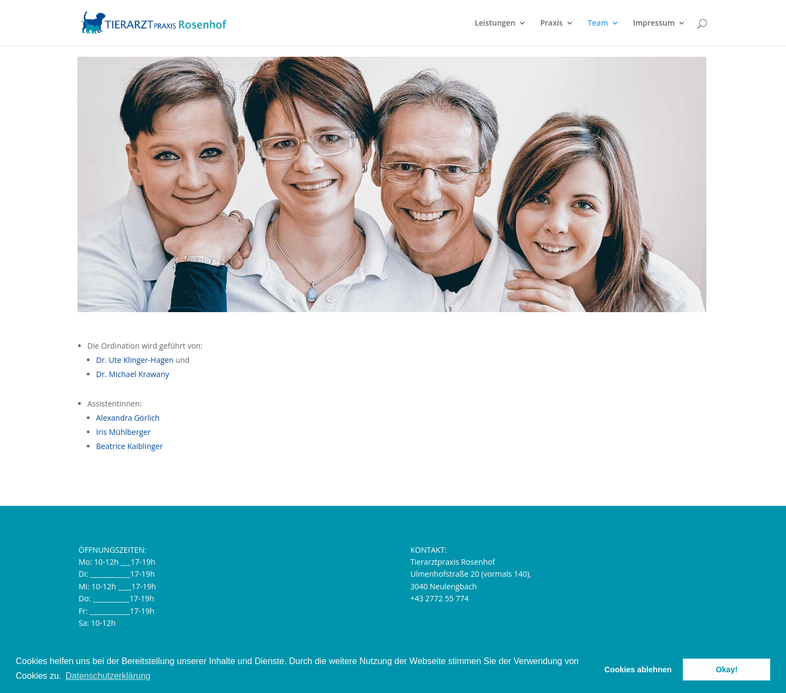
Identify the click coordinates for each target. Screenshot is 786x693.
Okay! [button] (726, 669)
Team (598, 23)
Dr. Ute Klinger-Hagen (135, 360)
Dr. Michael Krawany (132, 374)
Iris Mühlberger (123, 432)
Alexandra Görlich (127, 418)
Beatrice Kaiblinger (129, 446)
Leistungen (495, 23)
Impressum (654, 23)
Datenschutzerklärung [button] (108, 675)
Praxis (551, 23)
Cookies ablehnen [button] (637, 669)
